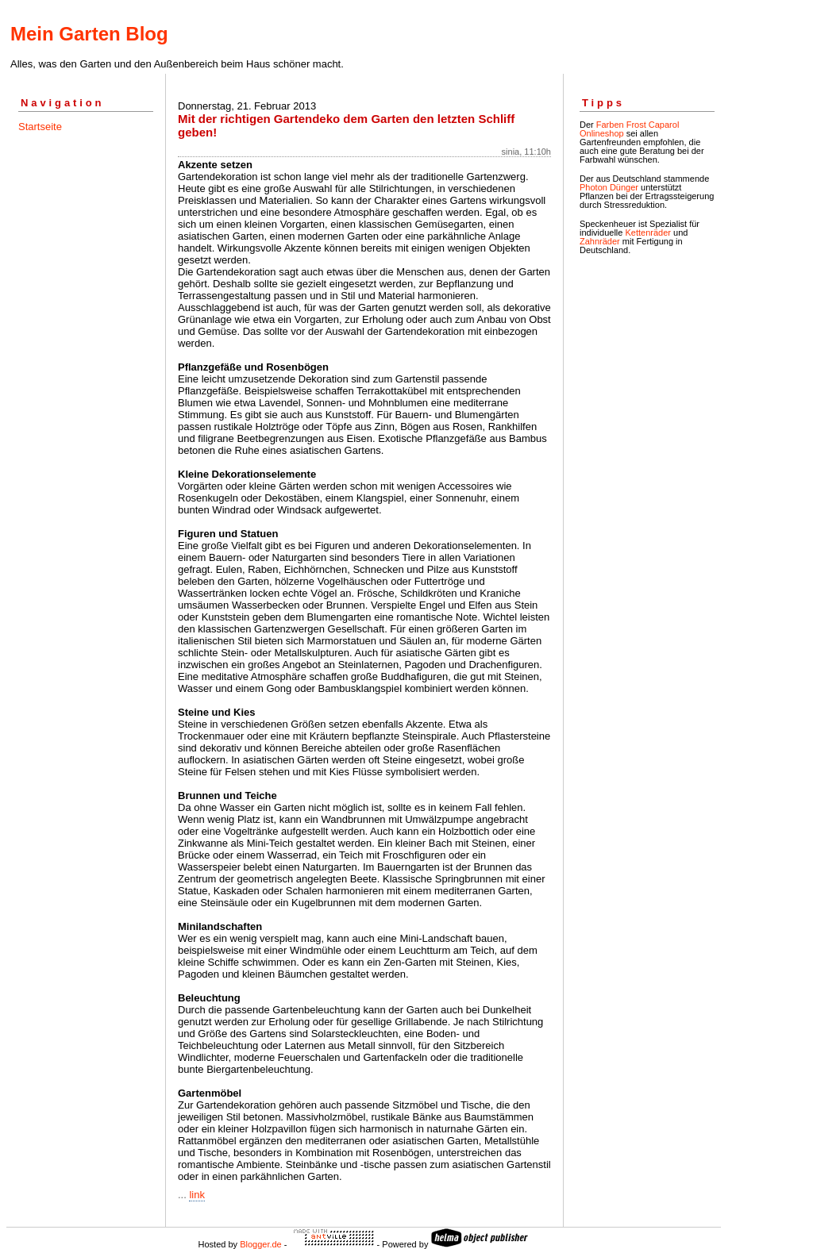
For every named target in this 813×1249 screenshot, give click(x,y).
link (197, 1195)
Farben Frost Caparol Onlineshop (629, 129)
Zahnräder (600, 241)
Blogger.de (261, 1244)
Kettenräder (647, 232)
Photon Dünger (609, 187)
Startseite (40, 127)
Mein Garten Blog (89, 33)
